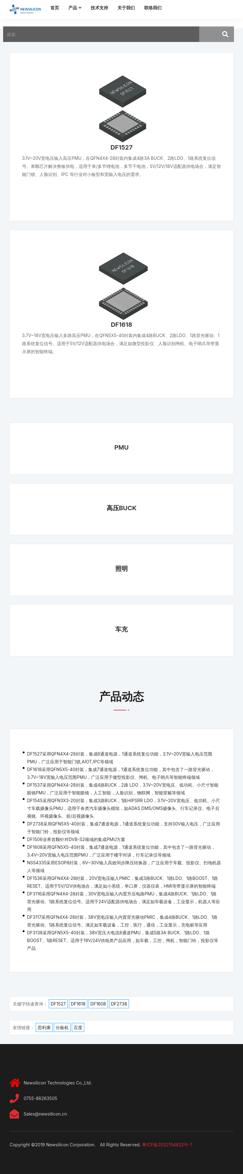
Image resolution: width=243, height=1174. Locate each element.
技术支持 (99, 7)
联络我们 (153, 7)
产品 (72, 7)
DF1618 (121, 324)
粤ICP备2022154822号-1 (167, 1144)
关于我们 (126, 7)
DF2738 (119, 1003)
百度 (78, 1027)
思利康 (44, 1027)
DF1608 (98, 1003)
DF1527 (122, 147)
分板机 (62, 1027)
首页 (54, 7)
